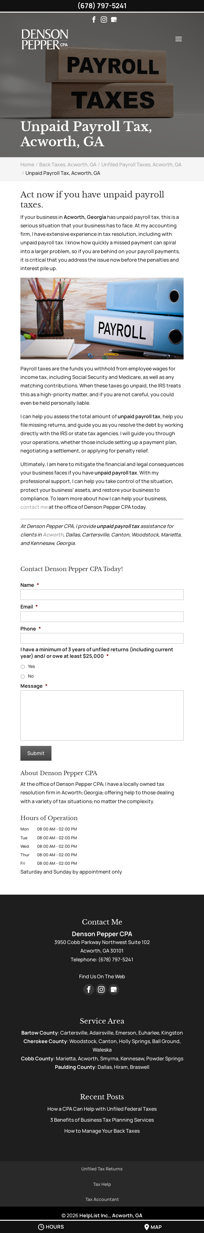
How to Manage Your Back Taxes (102, 1130)
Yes (31, 666)
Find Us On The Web (102, 976)
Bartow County (39, 1032)
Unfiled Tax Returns (102, 1169)
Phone (30, 628)
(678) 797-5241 (102, 5)
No (31, 676)
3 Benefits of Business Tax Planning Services (102, 1119)
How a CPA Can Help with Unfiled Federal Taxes (102, 1108)
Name (29, 585)
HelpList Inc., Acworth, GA (110, 1215)
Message (33, 686)
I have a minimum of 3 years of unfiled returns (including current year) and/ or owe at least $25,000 (96, 652)
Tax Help (102, 1184)
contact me (34, 506)
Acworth (53, 534)
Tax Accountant (102, 1199)
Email (29, 606)
